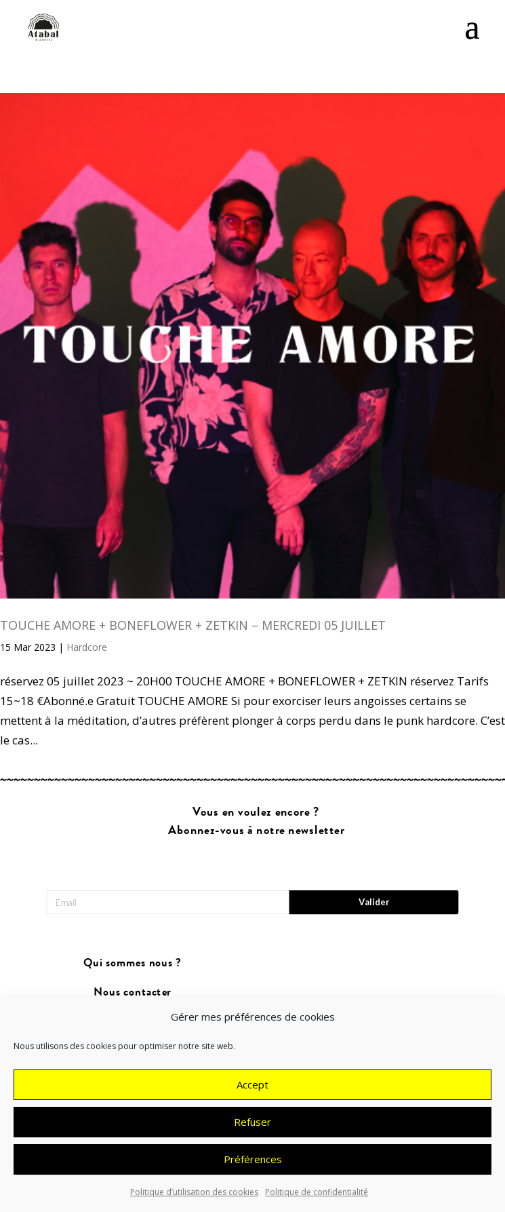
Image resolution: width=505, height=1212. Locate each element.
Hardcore (86, 647)
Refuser (252, 1131)
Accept (252, 1094)
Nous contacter (132, 991)
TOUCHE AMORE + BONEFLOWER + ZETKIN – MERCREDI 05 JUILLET (193, 625)
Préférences (253, 1168)
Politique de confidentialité (316, 1201)
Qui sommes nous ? (132, 963)
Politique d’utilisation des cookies (194, 1201)
